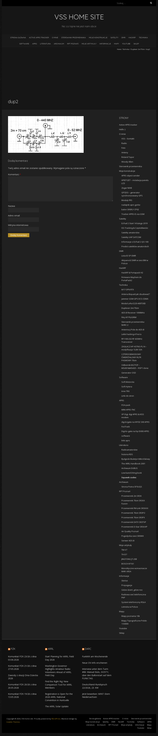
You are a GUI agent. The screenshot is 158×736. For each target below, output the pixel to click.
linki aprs (125, 440)
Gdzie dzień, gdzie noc (132, 589)
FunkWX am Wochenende (95, 656)
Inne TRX (125, 391)
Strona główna (18, 37)
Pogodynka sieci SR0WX (132, 536)
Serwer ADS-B (127, 540)
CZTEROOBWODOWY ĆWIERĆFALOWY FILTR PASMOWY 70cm (131, 357)
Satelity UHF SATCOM (131, 237)
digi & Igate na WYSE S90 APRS (135, 422)
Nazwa (11, 206)
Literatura (45, 44)
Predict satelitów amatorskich (135, 246)
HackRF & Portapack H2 (132, 272)
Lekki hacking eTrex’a (131, 334)
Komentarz (14, 174)
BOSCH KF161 (127, 563)
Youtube (126, 44)
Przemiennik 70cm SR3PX (133, 517)
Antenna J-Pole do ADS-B (132, 329)
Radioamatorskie (129, 449)
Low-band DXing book (131, 472)
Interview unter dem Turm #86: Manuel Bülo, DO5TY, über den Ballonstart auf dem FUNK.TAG (96, 673)
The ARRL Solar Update (57, 706)
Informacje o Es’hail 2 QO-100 (134, 241)
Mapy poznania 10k (130, 616)
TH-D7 (124, 554)
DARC (88, 648)
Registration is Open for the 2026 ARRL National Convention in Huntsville (59, 697)
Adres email (14, 215)
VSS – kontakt (127, 138)
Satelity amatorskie (130, 232)
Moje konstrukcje (98, 37)
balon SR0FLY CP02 (130, 209)
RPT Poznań (73, 44)
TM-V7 (124, 549)
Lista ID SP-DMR (128, 255)
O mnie (55, 37)
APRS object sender (130, 175)
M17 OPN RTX (127, 289)
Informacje (105, 44)
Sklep (136, 44)
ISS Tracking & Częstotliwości (134, 228)
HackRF (132, 37)
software (125, 435)
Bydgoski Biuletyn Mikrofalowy (135, 459)
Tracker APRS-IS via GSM (132, 214)
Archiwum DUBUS (129, 468)
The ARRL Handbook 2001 (133, 463)
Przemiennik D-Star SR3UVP (134, 526)
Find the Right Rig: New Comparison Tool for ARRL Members (58, 684)
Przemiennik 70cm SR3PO (133, 512)
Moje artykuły (89, 44)
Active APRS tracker (39, 37)
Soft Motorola (127, 382)
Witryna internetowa (18, 225)
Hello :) (122, 129)
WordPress (56, 719)
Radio (124, 143)
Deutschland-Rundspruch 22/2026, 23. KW (94, 686)
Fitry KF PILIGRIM (128, 317)
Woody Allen (127, 161)
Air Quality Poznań (130, 531)
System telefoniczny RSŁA (133, 602)
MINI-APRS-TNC (128, 409)
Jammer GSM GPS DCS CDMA (134, 298)
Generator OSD (128, 372)
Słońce (124, 580)
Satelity (114, 37)
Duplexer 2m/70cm (138, 49)
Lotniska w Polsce (129, 606)
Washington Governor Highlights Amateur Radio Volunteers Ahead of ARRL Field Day (58, 670)
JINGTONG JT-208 (129, 559)
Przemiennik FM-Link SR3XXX (134, 508)
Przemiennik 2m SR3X (131, 496)
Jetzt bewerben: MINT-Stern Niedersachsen (96, 695)
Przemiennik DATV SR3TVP (133, 522)
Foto (123, 147)
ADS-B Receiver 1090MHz (133, 312)
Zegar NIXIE (126, 188)
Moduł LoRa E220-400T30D (133, 303)
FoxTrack (125, 426)
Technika (143, 37)
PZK (13, 648)
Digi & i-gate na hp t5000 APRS (135, 431)
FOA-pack (125, 405)
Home (119, 49)
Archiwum (59, 44)
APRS (34, 44)
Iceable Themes (13, 722)
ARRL (51, 648)
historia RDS (127, 454)
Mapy (116, 44)
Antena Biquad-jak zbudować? (135, 294)
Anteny (124, 152)
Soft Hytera (126, 386)
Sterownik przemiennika (73, 37)
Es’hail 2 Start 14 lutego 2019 (134, 223)
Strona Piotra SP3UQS (131, 486)
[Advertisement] (79, 74)
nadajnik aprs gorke (130, 204)
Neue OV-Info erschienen (94, 662)
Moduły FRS (126, 200)
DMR (123, 37)
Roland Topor (127, 157)
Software (24, 44)
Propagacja (126, 585)
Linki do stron (127, 395)
